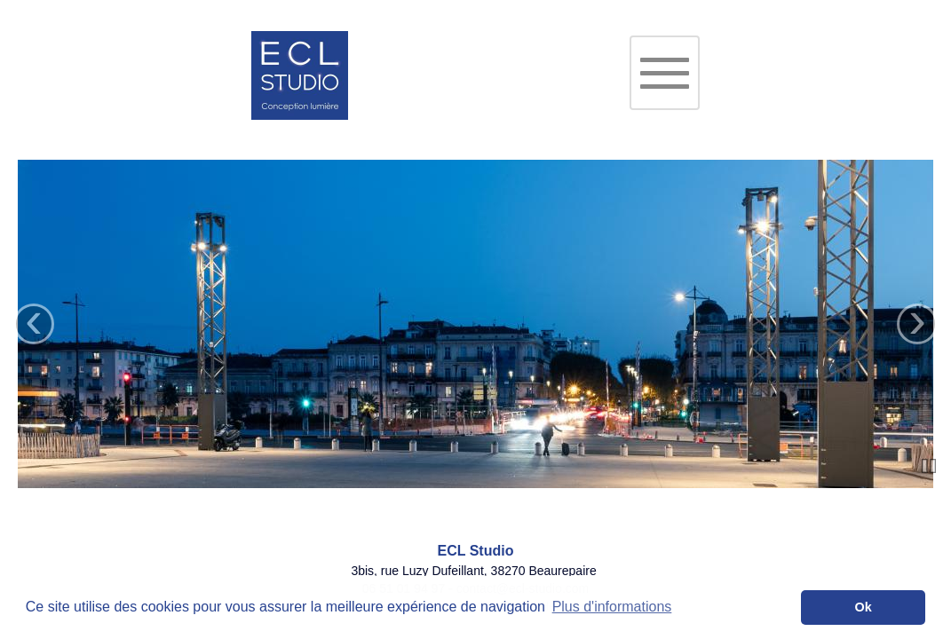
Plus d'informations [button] (612, 606)
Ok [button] (863, 607)
